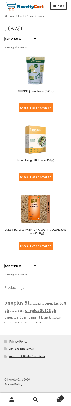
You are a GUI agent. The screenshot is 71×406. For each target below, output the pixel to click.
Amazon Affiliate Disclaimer (27, 356)
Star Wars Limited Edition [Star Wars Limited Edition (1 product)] (32, 323)
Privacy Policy (18, 341)
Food (21, 16)
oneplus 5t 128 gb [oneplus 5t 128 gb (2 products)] (40, 310)
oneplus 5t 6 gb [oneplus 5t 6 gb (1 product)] (37, 304)
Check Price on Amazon (35, 107)
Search (35, 399)
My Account (12, 399)
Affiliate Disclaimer (21, 349)
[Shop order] (20, 39)
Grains (30, 16)
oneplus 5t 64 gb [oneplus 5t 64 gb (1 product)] (17, 311)
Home (12, 16)
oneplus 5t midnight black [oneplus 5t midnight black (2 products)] (27, 317)
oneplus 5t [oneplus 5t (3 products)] (17, 302)
